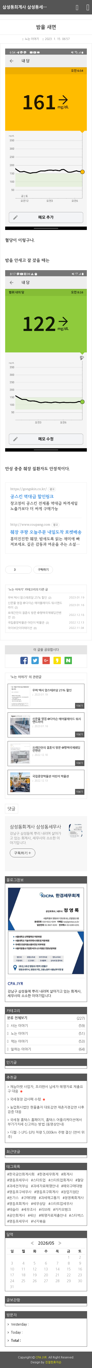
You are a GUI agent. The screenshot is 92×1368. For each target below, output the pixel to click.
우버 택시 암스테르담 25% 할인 (27, 597)
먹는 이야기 (47, 1041)
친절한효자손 (53, 1362)
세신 (33, 1215)
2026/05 (46, 1243)
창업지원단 (71, 1192)
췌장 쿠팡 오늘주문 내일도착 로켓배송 (46, 532)
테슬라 (14, 1209)
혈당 (80, 1180)
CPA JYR (41, 1357)
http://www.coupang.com (30, 524)
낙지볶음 (39, 1221)
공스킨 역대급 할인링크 (32, 496)
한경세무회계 (48, 1174)
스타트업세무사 (61, 1203)
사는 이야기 (47, 1026)
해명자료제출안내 (53, 1215)
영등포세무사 (18, 1180)
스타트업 (39, 1180)
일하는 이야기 (47, 1049)
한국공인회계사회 (22, 1174)
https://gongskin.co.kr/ (28, 489)
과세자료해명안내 (45, 1186)
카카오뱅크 (63, 1209)
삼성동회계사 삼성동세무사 (26, 7)
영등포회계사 (18, 1203)
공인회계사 (17, 1215)
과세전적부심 (18, 1186)
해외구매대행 (72, 1186)
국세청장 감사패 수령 (27, 1099)
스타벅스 (77, 1215)
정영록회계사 (74, 1198)
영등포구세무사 (20, 1192)
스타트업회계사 (61, 1180)
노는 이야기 (30, 39)
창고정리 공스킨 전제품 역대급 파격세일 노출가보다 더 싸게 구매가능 (44, 506)
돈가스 (14, 1198)
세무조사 (29, 1209)
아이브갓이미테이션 (20, 628)
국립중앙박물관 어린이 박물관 (26, 622)
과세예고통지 (50, 1198)
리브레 (45, 1209)
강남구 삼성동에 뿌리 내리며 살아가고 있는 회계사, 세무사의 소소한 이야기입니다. (35, 838)
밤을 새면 (46, 27)
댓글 (11, 809)
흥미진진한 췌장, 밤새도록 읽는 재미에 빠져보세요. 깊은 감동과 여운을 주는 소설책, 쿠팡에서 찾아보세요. (45, 542)
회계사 (68, 1174)
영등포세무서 (18, 1221)
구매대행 (29, 1198)
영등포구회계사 (47, 1192)
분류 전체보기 (46, 1018)
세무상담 (39, 1203)
